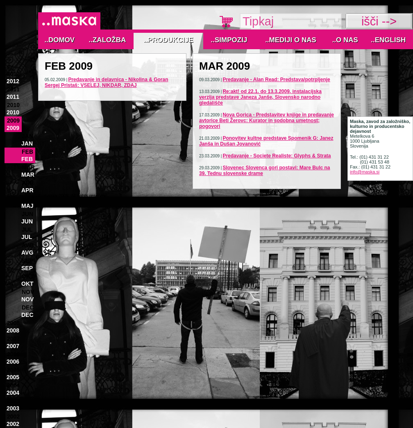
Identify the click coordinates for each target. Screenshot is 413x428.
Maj (28, 198)
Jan (27, 136)
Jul (27, 229)
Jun (27, 214)
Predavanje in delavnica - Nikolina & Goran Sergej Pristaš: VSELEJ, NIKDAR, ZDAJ (106, 82)
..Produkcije (168, 40)
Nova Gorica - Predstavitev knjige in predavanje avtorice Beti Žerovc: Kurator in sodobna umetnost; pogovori (266, 120)
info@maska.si (364, 171)
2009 (13, 120)
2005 (13, 370)
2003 (13, 401)
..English (388, 40)
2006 (13, 354)
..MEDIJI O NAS (290, 40)
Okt (28, 276)
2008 (13, 323)
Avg (28, 245)
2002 (13, 416)
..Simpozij (229, 40)
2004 (13, 385)
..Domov (60, 40)
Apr (28, 183)
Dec (28, 307)
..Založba (107, 40)
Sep (27, 260)
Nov (28, 292)
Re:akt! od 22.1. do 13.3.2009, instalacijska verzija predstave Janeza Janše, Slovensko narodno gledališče (260, 97)
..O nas (345, 40)
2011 (13, 89)
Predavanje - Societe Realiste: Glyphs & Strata (276, 156)
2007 (13, 338)
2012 (13, 74)
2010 (13, 105)
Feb (27, 151)
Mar (28, 167)
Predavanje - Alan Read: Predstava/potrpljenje (276, 79)
